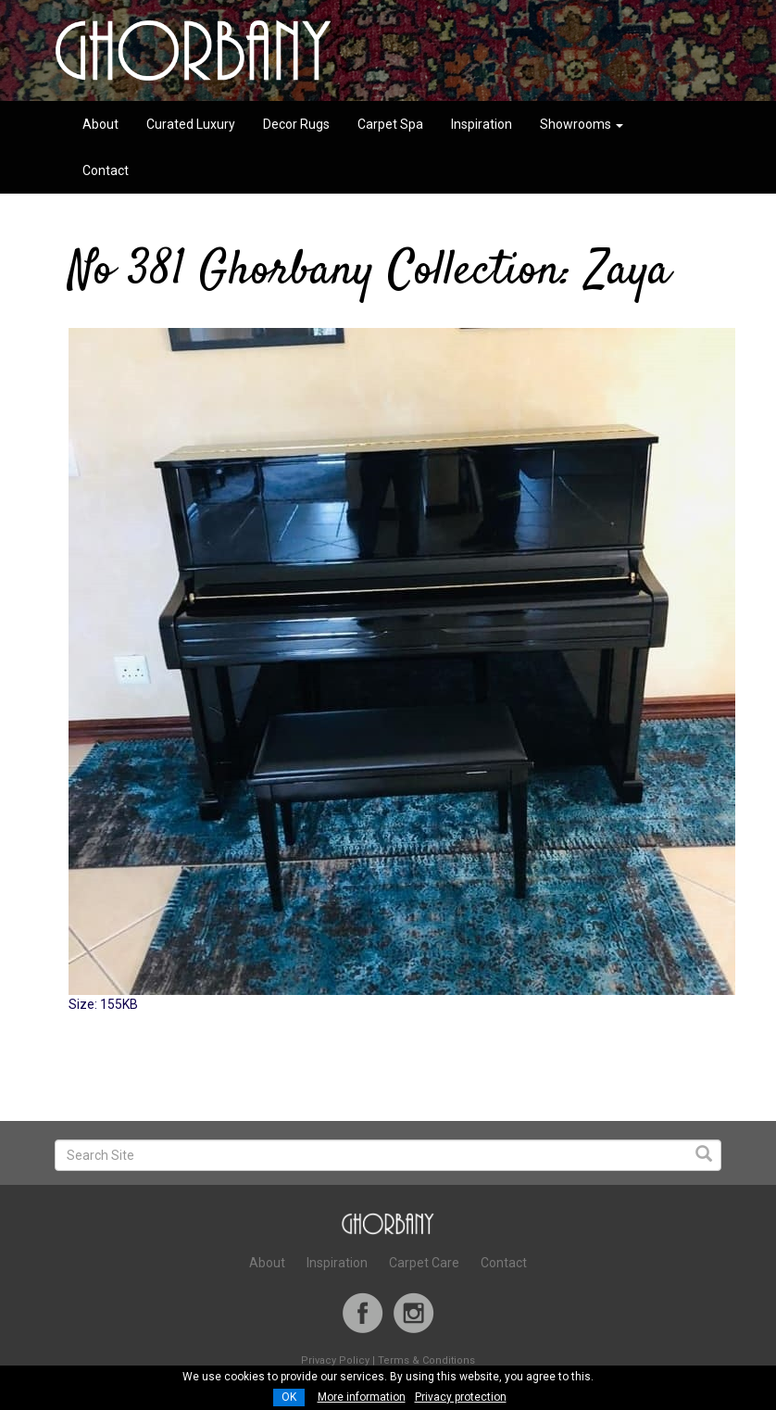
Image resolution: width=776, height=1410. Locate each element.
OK (289, 1397)
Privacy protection (461, 1397)
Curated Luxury (190, 124)
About (100, 124)
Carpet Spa (390, 124)
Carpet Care (424, 1262)
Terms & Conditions (426, 1360)
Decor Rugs (296, 124)
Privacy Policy (335, 1360)
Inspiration (481, 124)
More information (362, 1397)
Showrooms (581, 124)
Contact (105, 170)
